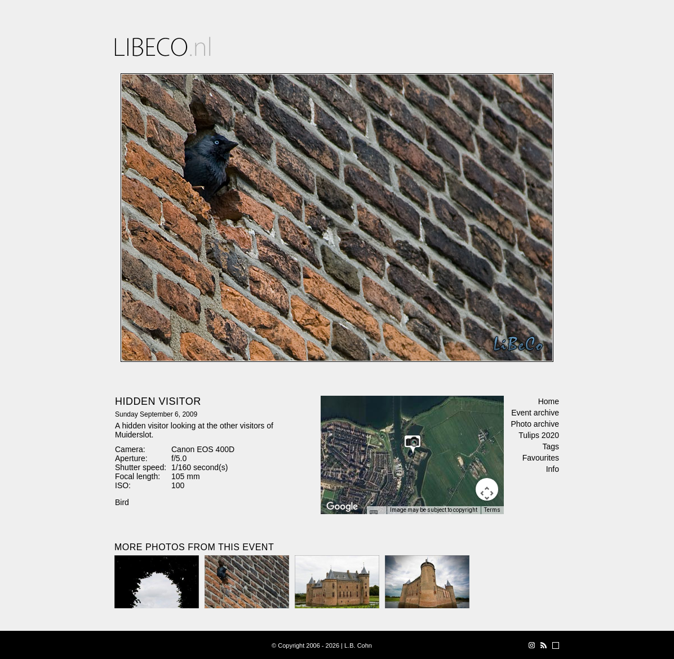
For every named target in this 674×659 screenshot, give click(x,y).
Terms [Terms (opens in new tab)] (492, 510)
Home (548, 401)
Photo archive (535, 423)
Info (552, 469)
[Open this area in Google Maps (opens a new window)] (342, 506)
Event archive (535, 412)
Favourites (540, 457)
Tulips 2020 (538, 435)
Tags (550, 446)
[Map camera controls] (487, 489)
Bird (122, 502)
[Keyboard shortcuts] (376, 513)
